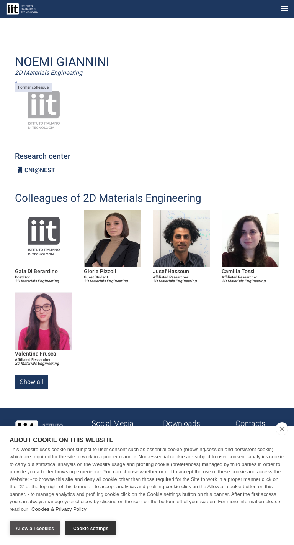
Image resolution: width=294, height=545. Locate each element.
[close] (282, 429)
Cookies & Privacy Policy (59, 510)
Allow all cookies (35, 528)
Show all (31, 381)
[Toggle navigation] (284, 9)
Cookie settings (90, 528)
